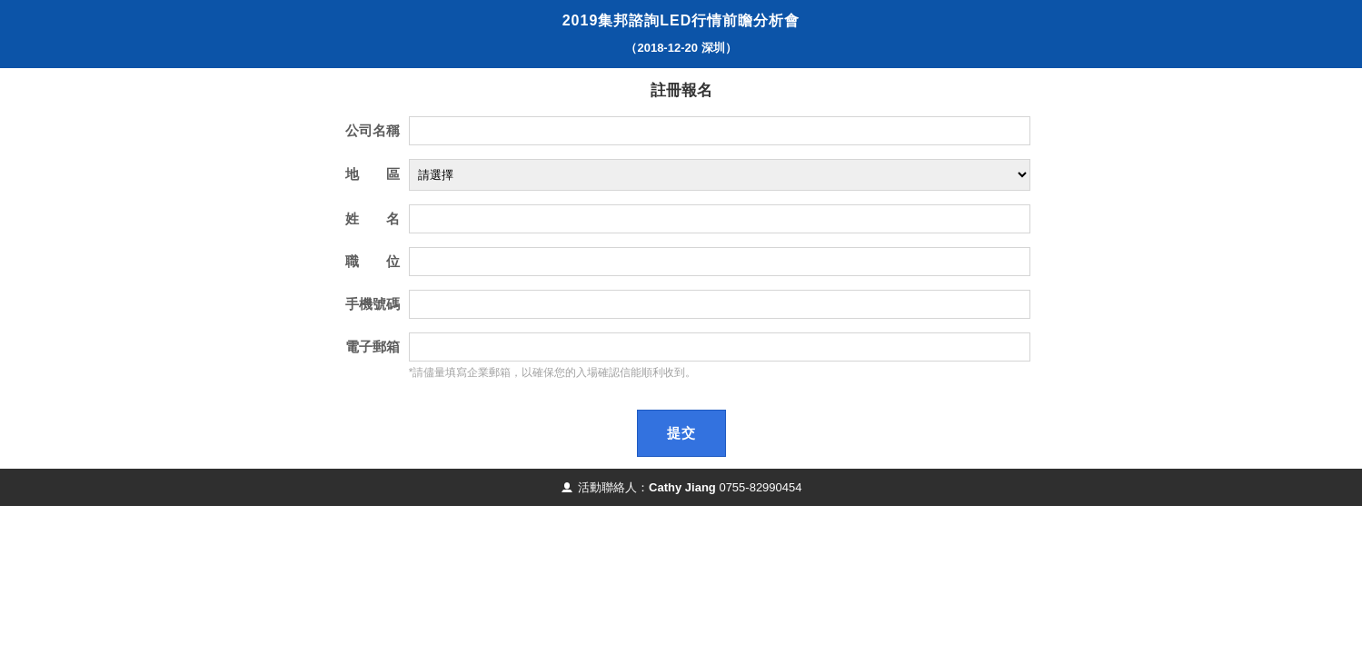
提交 (681, 433)
